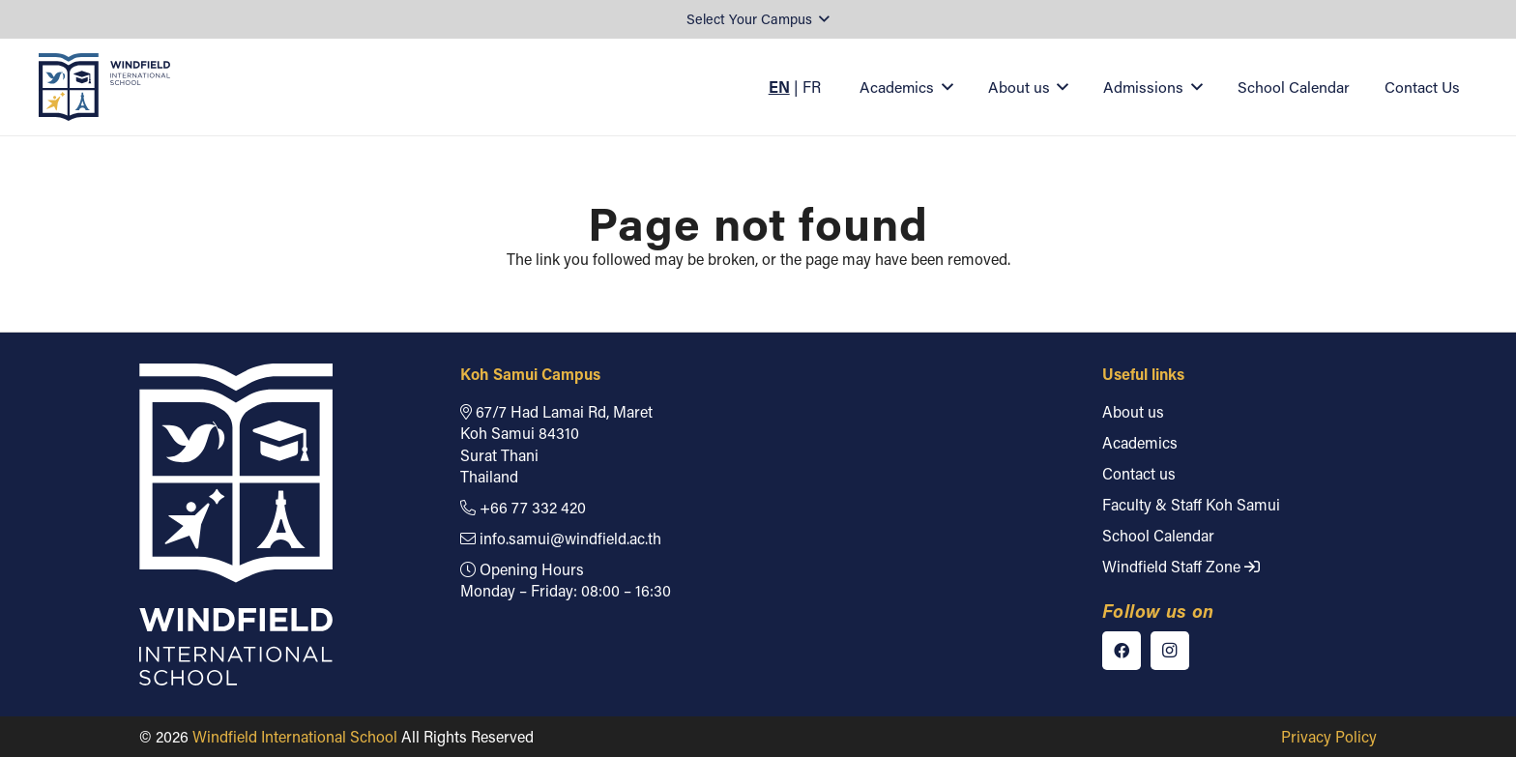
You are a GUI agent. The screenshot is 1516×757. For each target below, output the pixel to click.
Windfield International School (294, 736)
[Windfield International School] (104, 87)
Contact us (1139, 473)
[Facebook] (1121, 650)
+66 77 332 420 (523, 507)
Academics (1140, 442)
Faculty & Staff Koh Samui (1191, 504)
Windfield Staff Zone (1181, 566)
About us (1133, 411)
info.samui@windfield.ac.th (560, 538)
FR (811, 86)
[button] (758, 20)
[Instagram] (1170, 650)
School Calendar (1158, 535)
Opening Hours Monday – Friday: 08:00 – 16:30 (565, 579)
